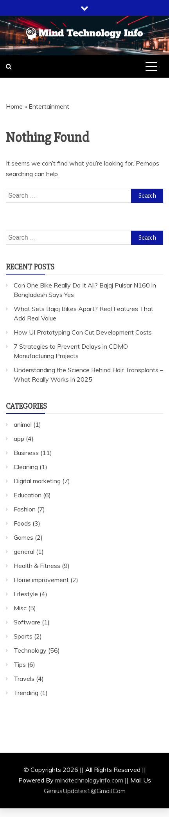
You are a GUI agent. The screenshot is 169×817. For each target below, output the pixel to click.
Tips (20, 664)
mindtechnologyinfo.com (89, 780)
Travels (24, 678)
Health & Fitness (37, 566)
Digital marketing (37, 481)
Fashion (25, 509)
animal (23, 424)
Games (23, 537)
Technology (30, 650)
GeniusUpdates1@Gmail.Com (85, 791)
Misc (20, 608)
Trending (26, 693)
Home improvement (41, 580)
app (19, 438)
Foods (22, 523)
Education (27, 495)
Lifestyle (26, 594)
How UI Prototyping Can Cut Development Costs (83, 332)
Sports (23, 636)
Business (26, 453)
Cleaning (26, 467)
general (24, 551)
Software (27, 622)
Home (14, 106)
